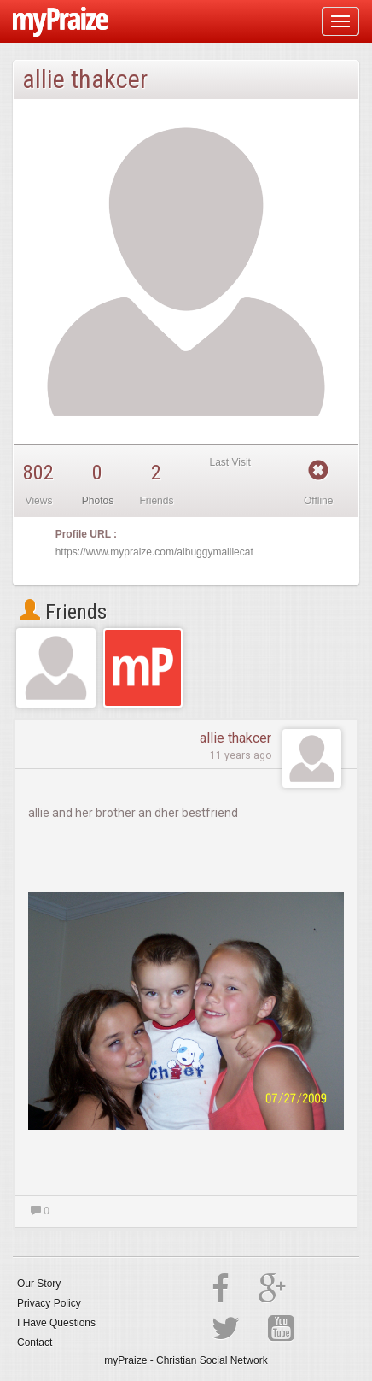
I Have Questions (56, 1323)
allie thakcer (235, 738)
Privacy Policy (49, 1303)
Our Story (39, 1284)
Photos (97, 501)
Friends (63, 612)
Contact (34, 1343)
